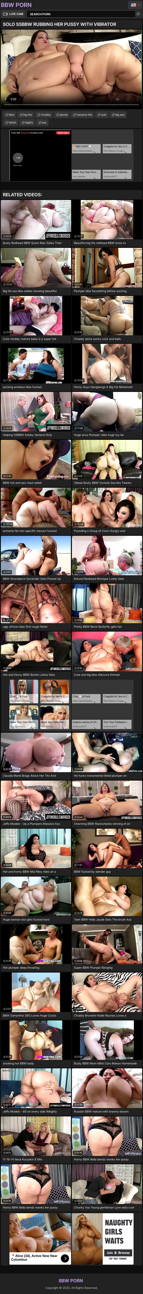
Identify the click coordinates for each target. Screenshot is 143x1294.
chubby (46, 114)
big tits (27, 114)
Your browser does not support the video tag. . (71, 69)
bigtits (29, 122)
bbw (11, 114)
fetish (12, 122)
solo (103, 114)
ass (44, 122)
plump (64, 114)
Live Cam (16, 14)
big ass (120, 114)
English (135, 5)
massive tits (84, 114)
